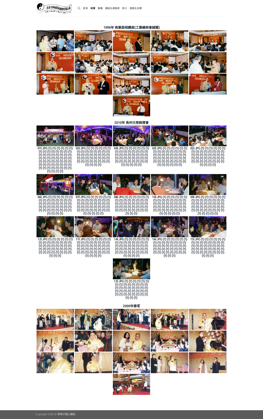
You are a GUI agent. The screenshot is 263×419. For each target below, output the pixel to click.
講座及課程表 (112, 8)
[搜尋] (79, 8)
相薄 (92, 8)
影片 (124, 8)
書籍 (100, 8)
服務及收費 (136, 8)
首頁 (85, 8)
